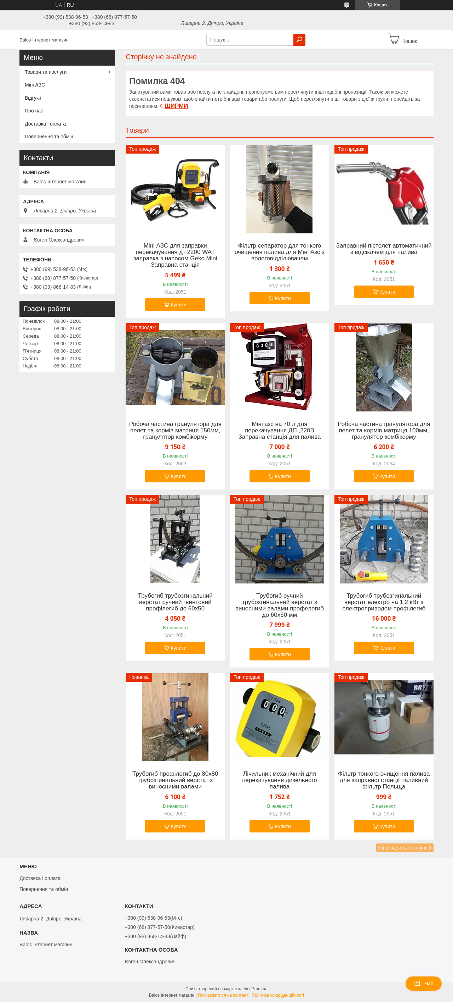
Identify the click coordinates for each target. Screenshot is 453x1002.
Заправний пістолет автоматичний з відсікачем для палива (384, 249)
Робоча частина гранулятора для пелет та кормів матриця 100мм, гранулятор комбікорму (384, 430)
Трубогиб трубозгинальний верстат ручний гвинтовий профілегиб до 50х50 (175, 602)
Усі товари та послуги (402, 848)
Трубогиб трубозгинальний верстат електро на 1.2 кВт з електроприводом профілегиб (383, 602)
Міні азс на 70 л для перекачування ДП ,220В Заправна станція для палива (280, 430)
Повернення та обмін (49, 136)
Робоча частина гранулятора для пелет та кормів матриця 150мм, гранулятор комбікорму (175, 430)
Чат (423, 983)
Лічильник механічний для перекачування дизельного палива (279, 780)
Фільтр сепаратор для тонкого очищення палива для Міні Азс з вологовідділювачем (280, 252)
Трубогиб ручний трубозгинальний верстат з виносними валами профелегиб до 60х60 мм (279, 605)
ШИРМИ (176, 106)
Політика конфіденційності (278, 995)
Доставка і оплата (45, 124)
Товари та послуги (46, 72)
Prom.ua (260, 988)
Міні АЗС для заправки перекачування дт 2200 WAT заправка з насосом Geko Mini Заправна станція (175, 255)
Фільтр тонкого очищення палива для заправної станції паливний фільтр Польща (384, 780)
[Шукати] (299, 40)
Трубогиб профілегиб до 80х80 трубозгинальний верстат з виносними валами (175, 780)
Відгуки (33, 98)
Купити (179, 305)
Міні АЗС (35, 85)
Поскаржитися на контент (223, 995)
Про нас (34, 111)
